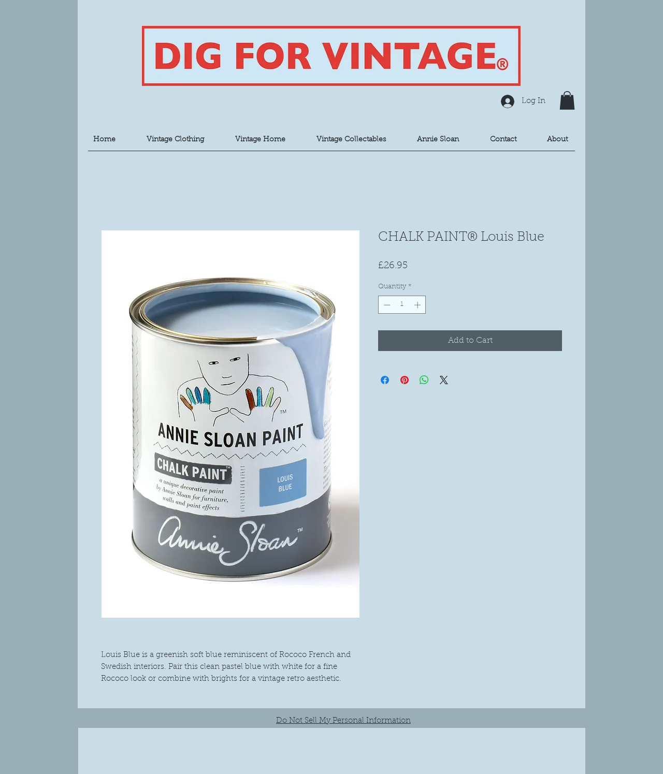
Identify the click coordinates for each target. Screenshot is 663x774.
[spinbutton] (402, 305)
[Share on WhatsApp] (424, 380)
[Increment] (418, 305)
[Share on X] (444, 380)
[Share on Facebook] (385, 380)
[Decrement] (386, 305)
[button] (567, 100)
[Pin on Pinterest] (404, 380)
